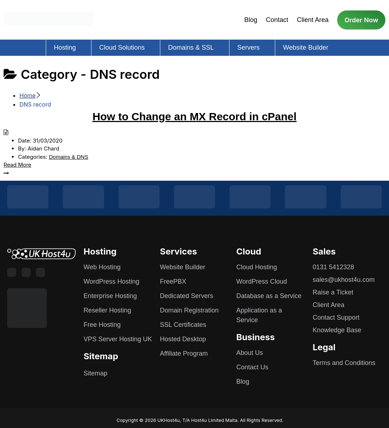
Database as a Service (268, 295)
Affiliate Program (184, 353)
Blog (250, 19)
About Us (249, 352)
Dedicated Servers (186, 295)
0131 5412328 (333, 267)
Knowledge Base (337, 330)
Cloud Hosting (256, 267)
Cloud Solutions (122, 47)
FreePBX (173, 281)
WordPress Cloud (261, 281)
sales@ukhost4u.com (344, 279)
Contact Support (336, 317)
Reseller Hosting (107, 310)
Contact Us (252, 367)
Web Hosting (102, 267)
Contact (277, 19)
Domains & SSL (191, 47)
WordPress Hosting (111, 281)
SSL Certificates (183, 324)
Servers (248, 47)
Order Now (361, 20)
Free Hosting (102, 324)
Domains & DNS (68, 157)
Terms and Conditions (344, 362)
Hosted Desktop (183, 339)
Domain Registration (189, 310)
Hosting (65, 47)
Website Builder (305, 47)
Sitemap (95, 373)
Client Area (312, 19)
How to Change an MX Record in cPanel (195, 116)
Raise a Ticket (333, 292)
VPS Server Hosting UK (118, 339)
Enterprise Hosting (110, 295)
